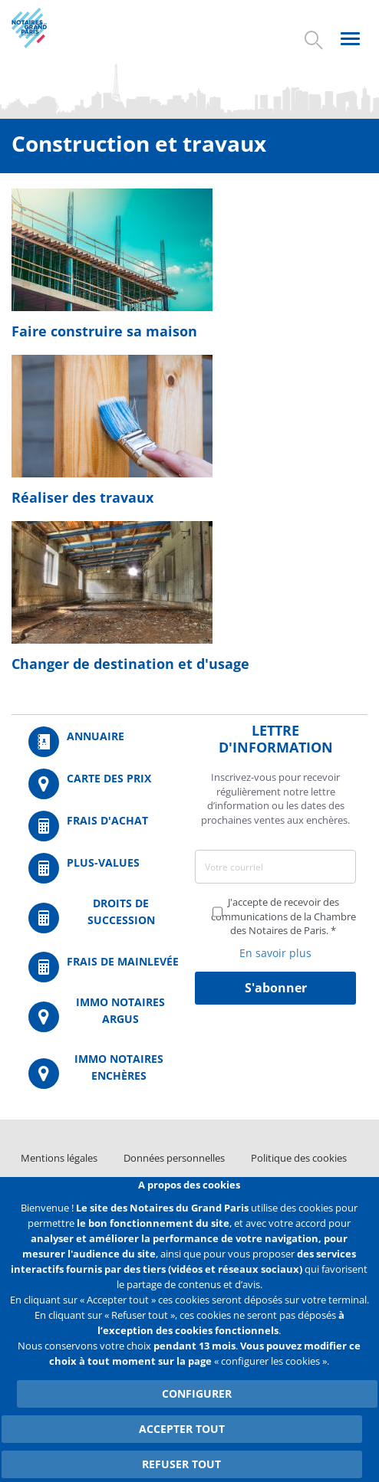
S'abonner (276, 987)
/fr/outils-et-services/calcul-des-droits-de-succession (103, 917)
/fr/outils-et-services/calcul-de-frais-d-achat (103, 826)
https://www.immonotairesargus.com (103, 1016)
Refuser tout (181, 1464)
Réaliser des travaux (82, 497)
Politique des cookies (299, 1158)
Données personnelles (174, 1158)
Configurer (197, 1393)
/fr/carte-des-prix (103, 784)
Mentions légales (59, 1158)
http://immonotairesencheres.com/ (103, 1073)
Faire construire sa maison (104, 331)
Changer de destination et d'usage (130, 663)
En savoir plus (275, 953)
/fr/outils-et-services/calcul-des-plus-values (103, 868)
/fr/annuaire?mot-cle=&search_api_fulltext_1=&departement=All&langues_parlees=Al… (103, 741)
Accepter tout (182, 1428)
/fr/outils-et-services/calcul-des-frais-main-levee (103, 967)
